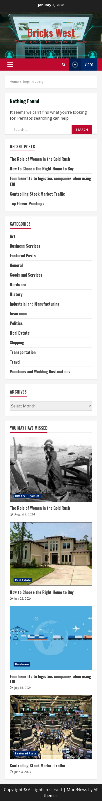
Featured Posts (23, 256)
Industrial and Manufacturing (35, 304)
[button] (10, 64)
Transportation (23, 352)
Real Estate (20, 333)
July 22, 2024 (23, 598)
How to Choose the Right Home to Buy (42, 169)
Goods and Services (26, 275)
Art (13, 236)
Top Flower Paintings (27, 204)
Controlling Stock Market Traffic (37, 194)
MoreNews (77, 789)
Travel (15, 362)
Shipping (17, 343)
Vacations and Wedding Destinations (40, 371)
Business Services (25, 246)
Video (81, 64)
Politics (16, 323)
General (16, 265)
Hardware (18, 285)
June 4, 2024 (22, 772)
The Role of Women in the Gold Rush (40, 159)
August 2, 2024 (24, 514)
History (16, 294)
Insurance (18, 314)
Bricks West (51, 32)
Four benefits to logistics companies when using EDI (51, 638)
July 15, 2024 (23, 688)
